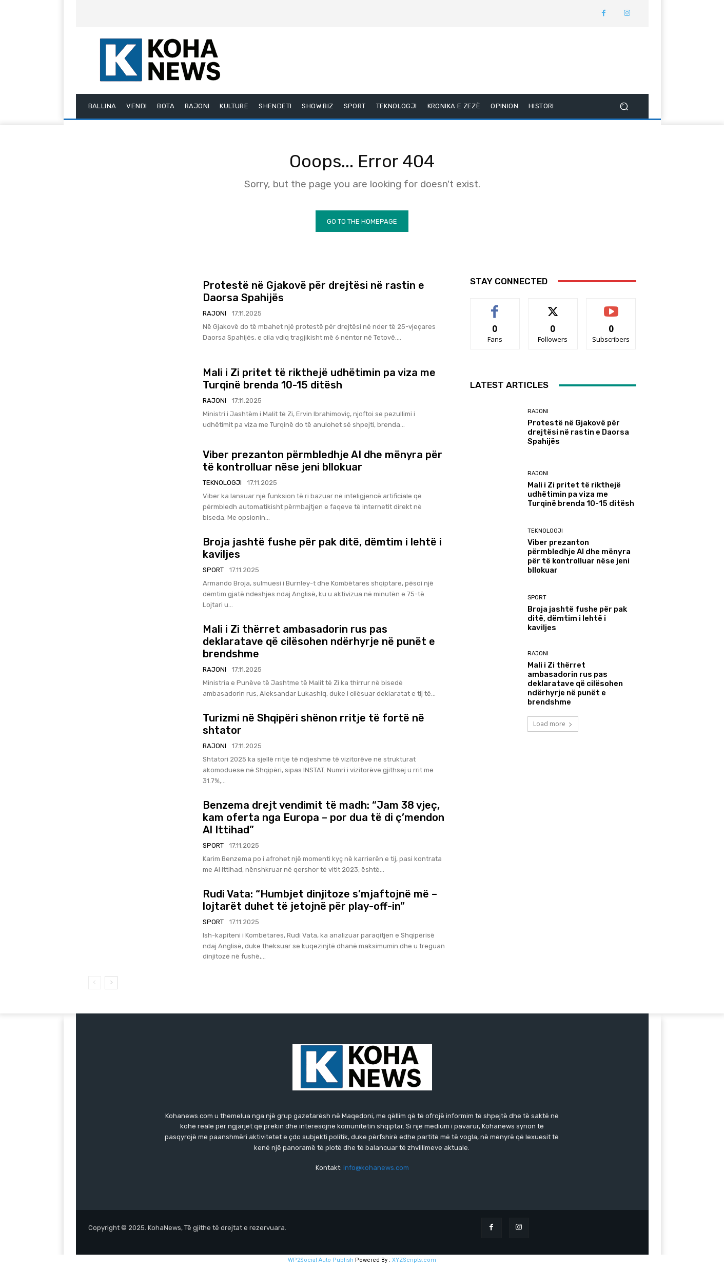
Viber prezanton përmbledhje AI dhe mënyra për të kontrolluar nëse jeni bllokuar (322, 464)
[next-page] (111, 985)
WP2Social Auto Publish (321, 1263)
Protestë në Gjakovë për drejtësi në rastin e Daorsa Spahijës (578, 435)
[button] (624, 106)
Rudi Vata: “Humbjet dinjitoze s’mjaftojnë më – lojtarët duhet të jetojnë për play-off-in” (320, 903)
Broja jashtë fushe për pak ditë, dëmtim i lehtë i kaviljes (577, 622)
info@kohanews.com (376, 1171)
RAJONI (214, 317)
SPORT (213, 573)
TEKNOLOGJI (222, 486)
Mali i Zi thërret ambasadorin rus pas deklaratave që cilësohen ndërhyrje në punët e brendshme (319, 645)
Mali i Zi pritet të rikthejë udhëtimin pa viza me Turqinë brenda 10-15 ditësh (319, 382)
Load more (553, 728)
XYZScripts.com (414, 1263)
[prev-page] (94, 985)
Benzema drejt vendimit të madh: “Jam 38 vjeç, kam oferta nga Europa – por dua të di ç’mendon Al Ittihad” (323, 820)
